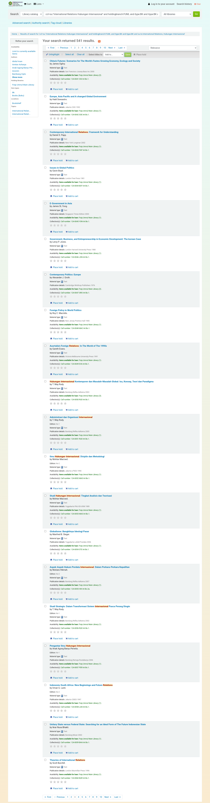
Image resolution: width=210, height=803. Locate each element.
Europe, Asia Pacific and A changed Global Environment (78, 96)
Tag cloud (56, 23)
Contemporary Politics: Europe (65, 274)
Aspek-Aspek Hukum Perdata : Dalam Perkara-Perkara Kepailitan (90, 567)
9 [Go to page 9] (100, 48)
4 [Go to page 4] (82, 48)
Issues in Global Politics (62, 167)
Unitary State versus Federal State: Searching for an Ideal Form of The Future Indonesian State (98, 724)
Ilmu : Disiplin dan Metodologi (77, 456)
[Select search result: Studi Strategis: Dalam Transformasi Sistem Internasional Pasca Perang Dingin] (45, 606)
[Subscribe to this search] (99, 41)
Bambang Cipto (19, 74)
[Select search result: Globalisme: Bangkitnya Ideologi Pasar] (45, 531)
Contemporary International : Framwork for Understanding (84, 132)
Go (196, 14)
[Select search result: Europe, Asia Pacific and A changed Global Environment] (45, 96)
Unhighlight (52, 54)
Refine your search (24, 41)
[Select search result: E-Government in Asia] (45, 203)
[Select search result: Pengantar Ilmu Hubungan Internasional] (45, 646)
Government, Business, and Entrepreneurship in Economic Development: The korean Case (95, 239)
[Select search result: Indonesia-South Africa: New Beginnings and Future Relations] (45, 685)
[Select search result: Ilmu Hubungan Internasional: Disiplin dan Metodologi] (45, 456)
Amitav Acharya (19, 64)
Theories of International (67, 760)
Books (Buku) (18, 95)
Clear (197, 4)
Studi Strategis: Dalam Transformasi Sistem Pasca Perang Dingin (90, 606)
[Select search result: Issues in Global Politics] (45, 168)
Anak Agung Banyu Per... (23, 68)
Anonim (15, 71)
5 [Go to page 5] (85, 48)
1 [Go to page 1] (71, 48)
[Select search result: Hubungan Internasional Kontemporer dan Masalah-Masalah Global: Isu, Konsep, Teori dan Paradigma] (45, 381)
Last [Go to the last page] (122, 48)
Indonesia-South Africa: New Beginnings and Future (81, 685)
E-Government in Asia (61, 203)
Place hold (56, 89)
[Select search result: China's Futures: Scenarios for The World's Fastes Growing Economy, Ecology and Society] (45, 61)
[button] (27, 4)
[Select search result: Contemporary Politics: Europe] (45, 274)
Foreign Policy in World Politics (65, 310)
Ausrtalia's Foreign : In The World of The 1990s (78, 346)
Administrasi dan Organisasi (71, 417)
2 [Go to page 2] (74, 48)
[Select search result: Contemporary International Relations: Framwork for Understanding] (45, 132)
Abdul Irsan (17, 61)
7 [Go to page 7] (93, 48)
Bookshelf (16, 103)
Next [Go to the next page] (112, 48)
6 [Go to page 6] (89, 48)
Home (14, 34)
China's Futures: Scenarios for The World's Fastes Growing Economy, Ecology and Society (95, 61)
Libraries (67, 23)
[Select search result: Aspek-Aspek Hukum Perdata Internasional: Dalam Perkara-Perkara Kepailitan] (45, 567)
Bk (13, 92)
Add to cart (72, 89)
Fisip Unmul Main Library (15, 4)
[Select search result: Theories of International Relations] (45, 760)
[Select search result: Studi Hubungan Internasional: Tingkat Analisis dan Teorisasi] (45, 496)
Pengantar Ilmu (70, 646)
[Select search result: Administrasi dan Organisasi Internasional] (45, 417)
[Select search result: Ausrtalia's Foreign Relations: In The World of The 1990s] (45, 346)
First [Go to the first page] (50, 48)
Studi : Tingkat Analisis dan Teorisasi (81, 495)
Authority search (40, 23)
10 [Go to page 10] (105, 48)
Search (14, 14)
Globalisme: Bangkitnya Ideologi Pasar (69, 531)
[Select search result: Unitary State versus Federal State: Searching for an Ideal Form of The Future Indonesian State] (45, 724)
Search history (184, 4)
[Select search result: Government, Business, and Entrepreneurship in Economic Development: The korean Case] (45, 239)
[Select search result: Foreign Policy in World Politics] (45, 310)
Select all (69, 54)
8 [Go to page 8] (96, 48)
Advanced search (21, 23)
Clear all (80, 54)
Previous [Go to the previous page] (62, 48)
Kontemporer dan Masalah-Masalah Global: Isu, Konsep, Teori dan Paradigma (101, 381)
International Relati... (21, 111)
